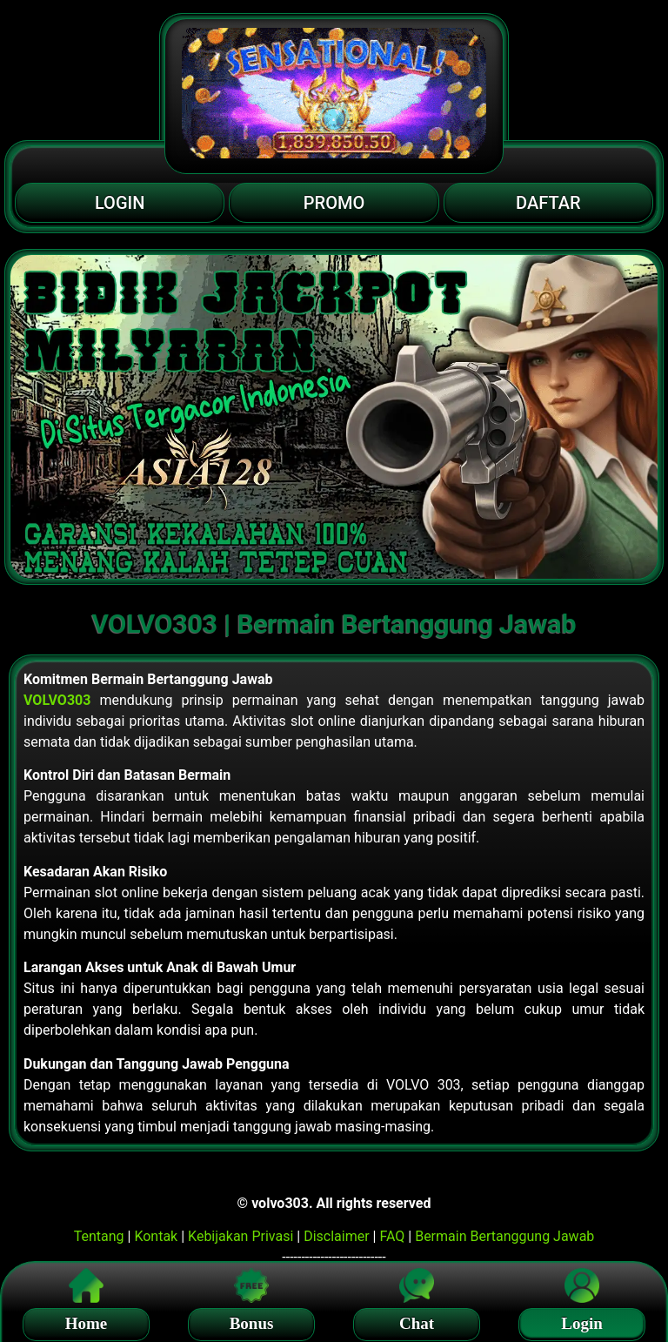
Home (86, 1320)
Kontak (155, 1236)
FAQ (391, 1236)
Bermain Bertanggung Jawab (504, 1236)
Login (582, 1320)
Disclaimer (336, 1236)
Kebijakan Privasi (240, 1236)
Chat (416, 1320)
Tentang (99, 1236)
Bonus (252, 1320)
